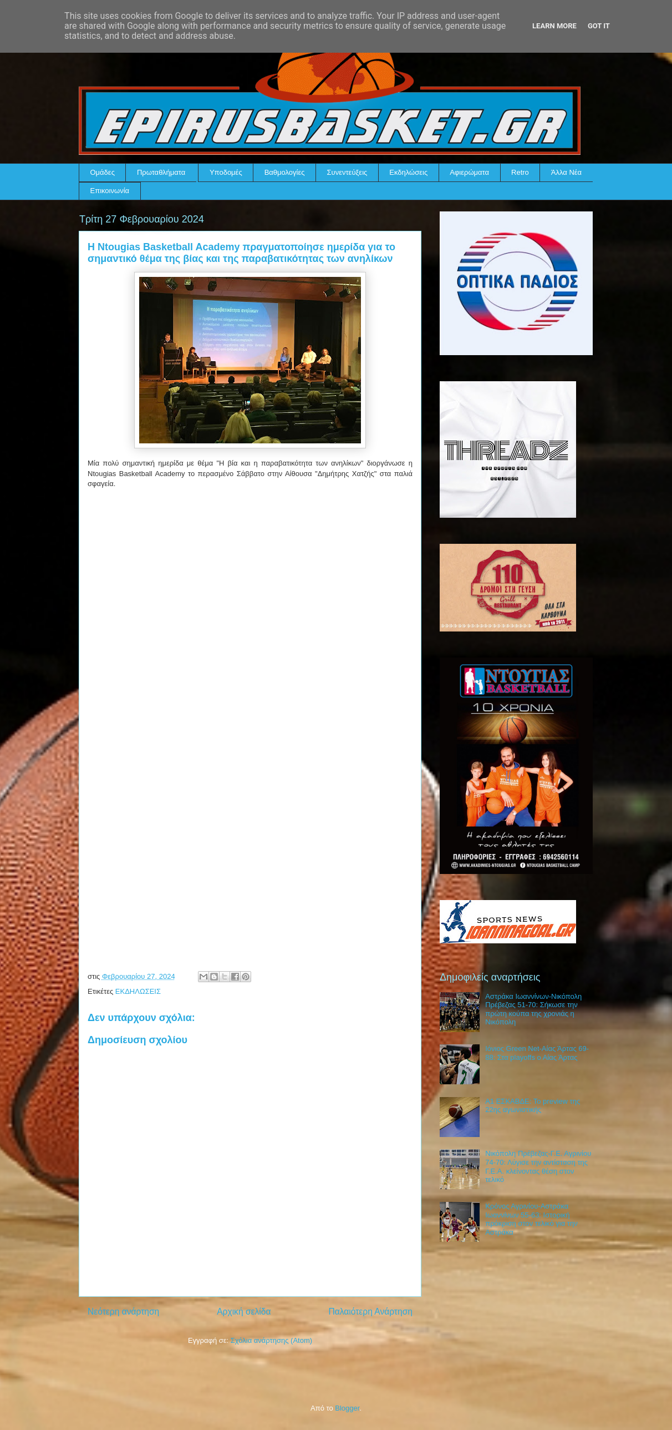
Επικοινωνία (110, 190)
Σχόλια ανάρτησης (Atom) (271, 1340)
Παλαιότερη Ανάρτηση (370, 1311)
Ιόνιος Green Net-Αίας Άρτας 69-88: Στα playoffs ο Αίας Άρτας (537, 1053)
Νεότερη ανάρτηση (123, 1311)
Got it (599, 26)
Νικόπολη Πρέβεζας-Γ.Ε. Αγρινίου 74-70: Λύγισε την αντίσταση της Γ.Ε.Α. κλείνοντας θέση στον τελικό (538, 1166)
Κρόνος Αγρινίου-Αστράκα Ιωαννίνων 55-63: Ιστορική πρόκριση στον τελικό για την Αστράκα (531, 1219)
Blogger (347, 1408)
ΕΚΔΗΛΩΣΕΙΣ (138, 991)
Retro (520, 172)
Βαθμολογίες (284, 172)
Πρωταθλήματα (161, 172)
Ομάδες (102, 172)
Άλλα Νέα (566, 172)
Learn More (554, 26)
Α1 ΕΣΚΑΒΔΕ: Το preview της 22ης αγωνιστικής (532, 1105)
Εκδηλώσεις (408, 172)
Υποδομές (226, 172)
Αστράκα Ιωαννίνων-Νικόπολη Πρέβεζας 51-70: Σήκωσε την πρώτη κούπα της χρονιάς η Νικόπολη (533, 1009)
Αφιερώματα (469, 172)
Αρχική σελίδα (244, 1311)
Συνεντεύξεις (347, 172)
